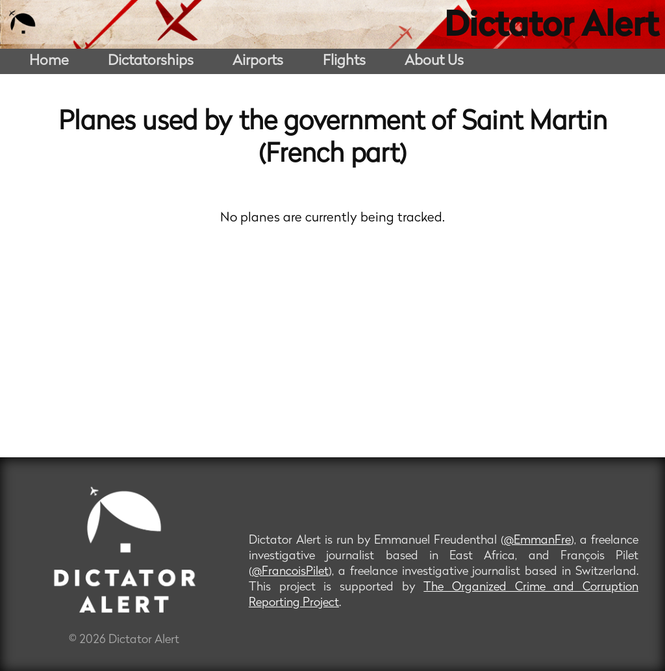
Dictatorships (151, 61)
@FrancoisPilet (290, 572)
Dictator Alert (551, 27)
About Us (434, 61)
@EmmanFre (537, 541)
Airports (257, 61)
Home (49, 61)
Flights (344, 61)
